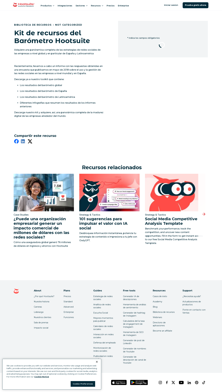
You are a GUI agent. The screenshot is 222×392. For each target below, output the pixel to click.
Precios (111, 5)
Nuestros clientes (42, 317)
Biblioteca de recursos (33, 25)
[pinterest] (196, 382)
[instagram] (160, 382)
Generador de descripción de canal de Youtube (134, 360)
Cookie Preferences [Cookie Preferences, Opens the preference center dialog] (83, 384)
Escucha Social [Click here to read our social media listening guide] (100, 313)
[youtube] (181, 382)
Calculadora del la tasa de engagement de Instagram (134, 324)
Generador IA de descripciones (131, 298)
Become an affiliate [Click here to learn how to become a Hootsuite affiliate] (162, 331)
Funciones (69, 317)
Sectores (81, 5)
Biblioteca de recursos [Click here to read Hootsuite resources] (164, 312)
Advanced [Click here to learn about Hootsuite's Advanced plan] (68, 307)
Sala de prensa (41, 322)
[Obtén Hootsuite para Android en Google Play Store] (139, 382)
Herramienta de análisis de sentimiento (134, 306)
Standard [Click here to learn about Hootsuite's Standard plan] (68, 301)
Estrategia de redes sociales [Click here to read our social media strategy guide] (103, 298)
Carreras (38, 307)
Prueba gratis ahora (195, 5)
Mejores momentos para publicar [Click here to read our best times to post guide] (103, 319)
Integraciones (65, 5)
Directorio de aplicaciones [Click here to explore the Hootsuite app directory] (159, 324)
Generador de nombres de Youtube (134, 350)
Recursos (97, 5)
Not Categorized (68, 25)
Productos (47, 5)
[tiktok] (203, 382)
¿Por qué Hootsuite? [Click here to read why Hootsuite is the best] (44, 296)
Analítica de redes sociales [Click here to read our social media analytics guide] (102, 306)
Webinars (157, 317)
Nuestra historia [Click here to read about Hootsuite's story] (41, 301)
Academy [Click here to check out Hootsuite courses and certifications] (157, 301)
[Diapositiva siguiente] (204, 214)
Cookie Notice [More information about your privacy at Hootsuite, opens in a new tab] (41, 377)
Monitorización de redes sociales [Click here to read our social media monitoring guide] (102, 349)
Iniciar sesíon (171, 5)
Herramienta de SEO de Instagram (133, 333)
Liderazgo (39, 312)
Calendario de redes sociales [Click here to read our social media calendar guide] (103, 327)
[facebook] (16, 142)
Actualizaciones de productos (191, 303)
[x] (173, 382)
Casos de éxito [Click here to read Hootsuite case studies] (160, 296)
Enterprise (123, 5)
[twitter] (30, 142)
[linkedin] (23, 142)
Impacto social (41, 328)
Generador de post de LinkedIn (134, 342)
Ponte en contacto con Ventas (194, 311)
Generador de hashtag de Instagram (134, 314)
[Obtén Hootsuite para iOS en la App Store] (119, 382)
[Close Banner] (97, 362)
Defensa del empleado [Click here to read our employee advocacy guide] (104, 342)
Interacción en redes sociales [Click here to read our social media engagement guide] (103, 336)
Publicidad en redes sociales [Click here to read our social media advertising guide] (103, 357)
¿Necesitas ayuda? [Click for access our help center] (191, 296)
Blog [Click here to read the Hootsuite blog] (155, 307)
